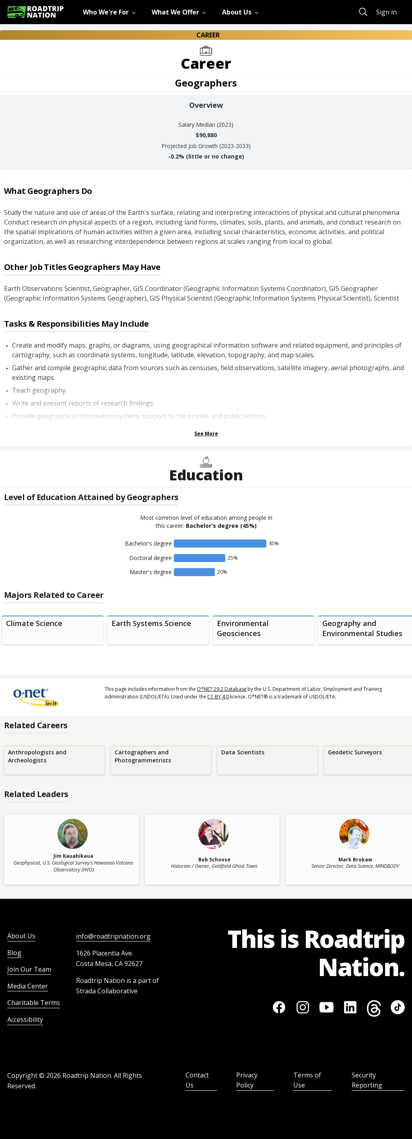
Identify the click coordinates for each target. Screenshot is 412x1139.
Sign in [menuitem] (386, 12)
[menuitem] (111, 12)
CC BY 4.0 (218, 696)
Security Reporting (367, 1080)
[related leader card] (71, 850)
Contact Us (197, 1080)
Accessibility (25, 1019)
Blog (14, 952)
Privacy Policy (247, 1080)
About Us (21, 935)
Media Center (27, 986)
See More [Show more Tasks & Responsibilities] (206, 433)
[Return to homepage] (35, 12)
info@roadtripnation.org (113, 936)
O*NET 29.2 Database (222, 689)
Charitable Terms (33, 1002)
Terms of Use (307, 1080)
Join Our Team (29, 969)
